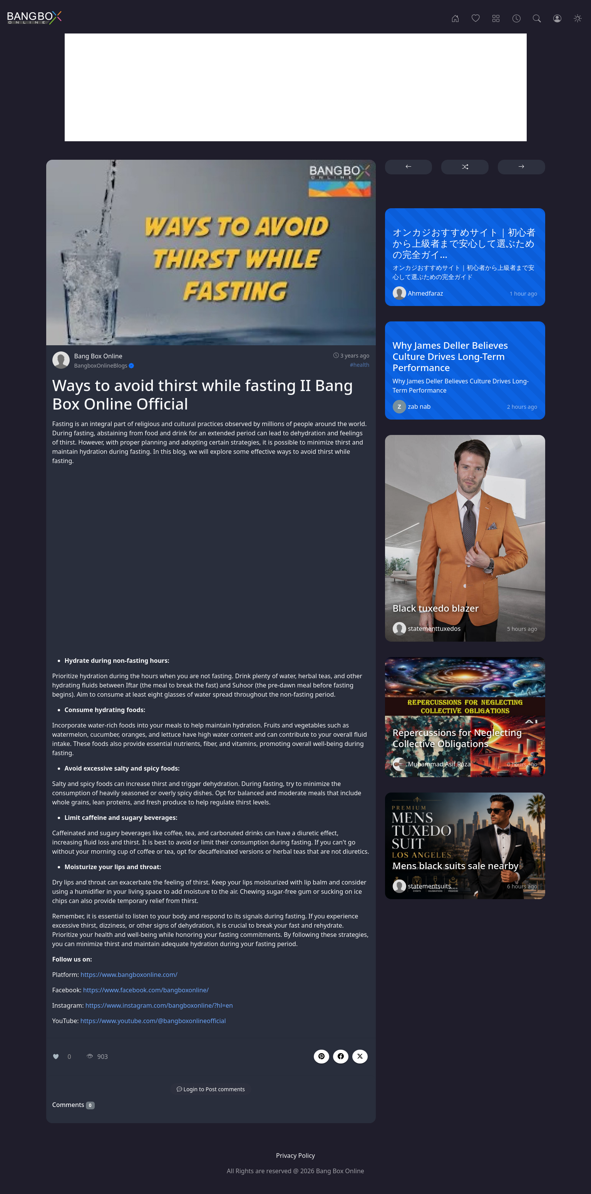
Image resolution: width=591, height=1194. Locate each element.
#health (360, 364)
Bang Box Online (98, 356)
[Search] (537, 17)
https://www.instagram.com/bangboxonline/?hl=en (159, 1005)
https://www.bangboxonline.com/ (129, 974)
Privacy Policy (295, 1155)
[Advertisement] (296, 87)
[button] (340, 1057)
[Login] (557, 17)
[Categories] (496, 17)
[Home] (455, 17)
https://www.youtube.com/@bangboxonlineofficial (153, 1021)
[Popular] (476, 17)
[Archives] (516, 17)
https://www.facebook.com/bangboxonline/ (147, 990)
